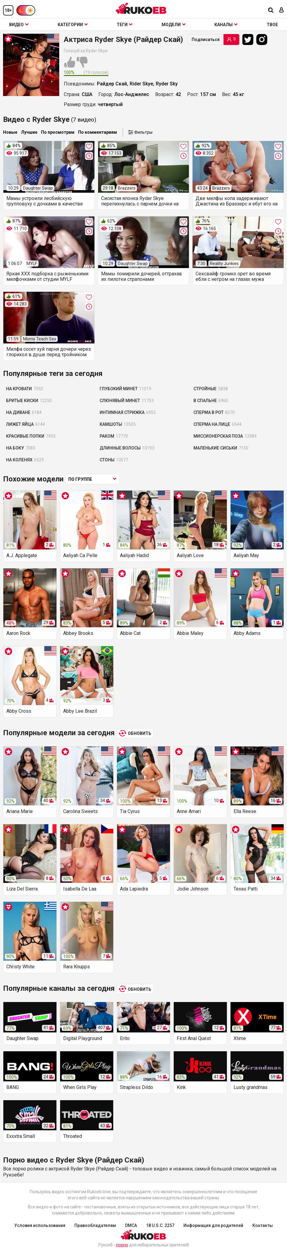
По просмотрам (57, 132)
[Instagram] (263, 39)
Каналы (225, 24)
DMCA (131, 1225)
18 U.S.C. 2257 (160, 1225)
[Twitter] (249, 39)
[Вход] (281, 10)
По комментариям (97, 132)
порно (122, 1244)
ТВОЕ (272, 24)
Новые (10, 132)
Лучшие (29, 132)
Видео (19, 24)
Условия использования (39, 1225)
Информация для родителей (213, 1225)
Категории (73, 24)
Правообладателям (95, 1225)
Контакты (262, 1225)
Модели (174, 24)
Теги (124, 24)
